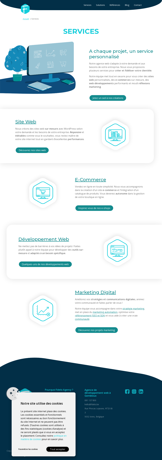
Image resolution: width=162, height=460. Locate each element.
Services (87, 5)
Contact (138, 5)
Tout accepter (57, 449)
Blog (127, 5)
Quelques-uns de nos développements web (45, 264)
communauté (82, 319)
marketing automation (105, 312)
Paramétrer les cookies (28, 449)
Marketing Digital (95, 292)
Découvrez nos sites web (32, 150)
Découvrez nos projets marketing (96, 330)
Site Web (25, 121)
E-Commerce (90, 179)
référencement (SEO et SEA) (90, 315)
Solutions (100, 5)
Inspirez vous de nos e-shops (94, 208)
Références (115, 5)
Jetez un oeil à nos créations (108, 98)
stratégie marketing (133, 308)
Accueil (26, 18)
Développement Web (43, 239)
